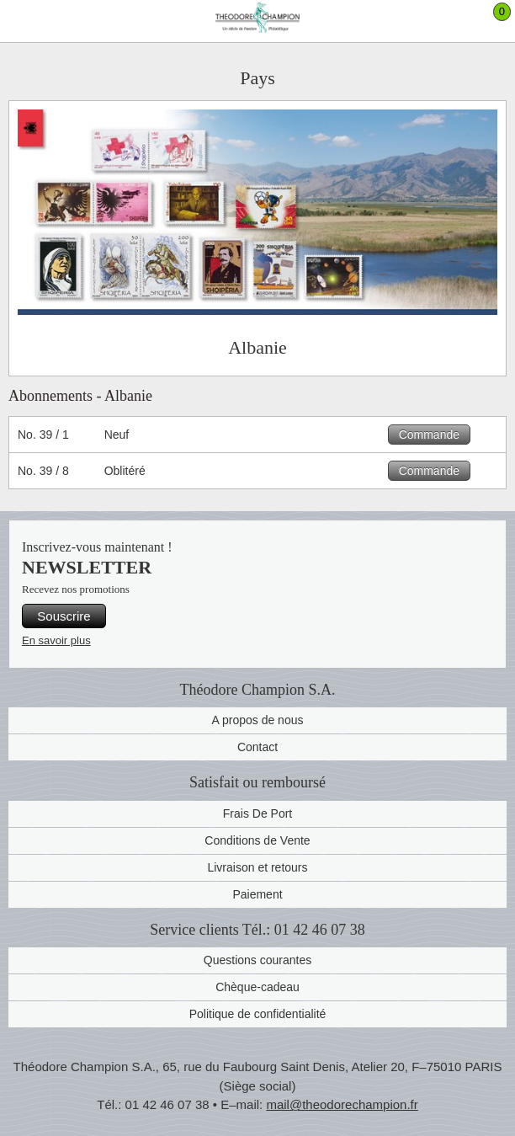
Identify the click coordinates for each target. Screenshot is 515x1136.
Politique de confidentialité (258, 1014)
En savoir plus (56, 640)
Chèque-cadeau (257, 987)
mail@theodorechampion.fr (341, 1104)
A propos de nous (258, 720)
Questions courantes (257, 960)
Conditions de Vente (257, 840)
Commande (429, 434)
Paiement (257, 894)
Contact (257, 747)
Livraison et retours (257, 867)
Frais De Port (257, 813)
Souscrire (63, 616)
